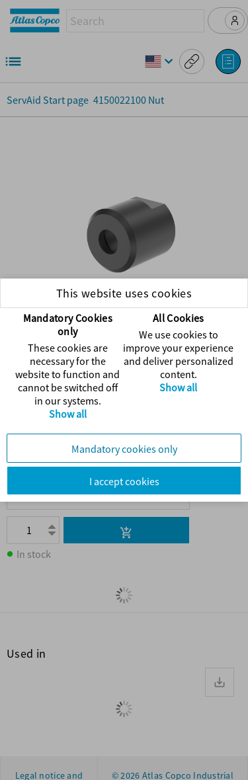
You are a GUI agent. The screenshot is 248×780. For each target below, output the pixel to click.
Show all (68, 413)
